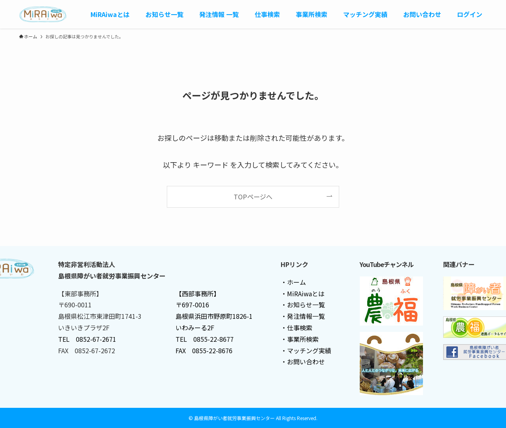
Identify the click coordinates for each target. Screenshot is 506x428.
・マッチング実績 (306, 350)
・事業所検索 (300, 339)
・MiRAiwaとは (303, 293)
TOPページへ (253, 196)
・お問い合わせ (303, 361)
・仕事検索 (296, 327)
